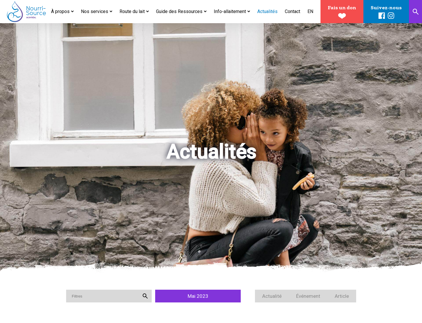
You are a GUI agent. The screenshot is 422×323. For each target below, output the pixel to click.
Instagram (391, 16)
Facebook (381, 16)
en (310, 11)
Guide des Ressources (179, 11)
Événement (308, 296)
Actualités (267, 11)
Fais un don (342, 7)
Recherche (415, 11)
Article (342, 296)
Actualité (272, 296)
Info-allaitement (230, 11)
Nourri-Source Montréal (26, 11)
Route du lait (132, 11)
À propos (60, 11)
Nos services (94, 11)
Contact (292, 11)
